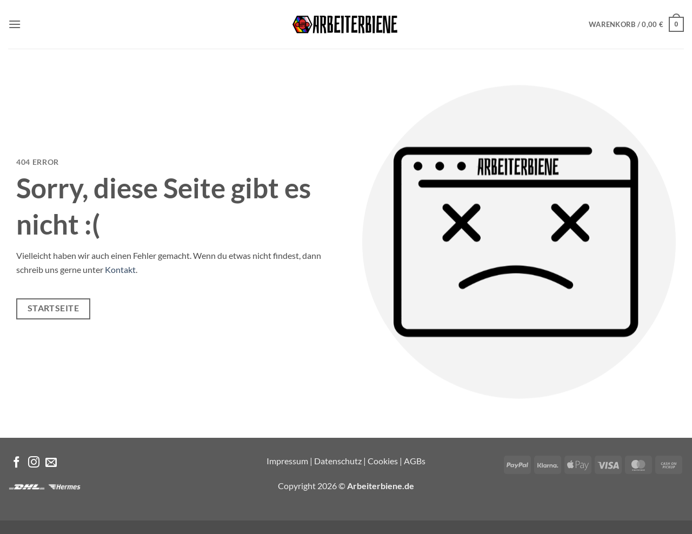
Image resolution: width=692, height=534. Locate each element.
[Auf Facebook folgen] (16, 463)
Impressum (287, 461)
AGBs (414, 461)
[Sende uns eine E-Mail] (51, 463)
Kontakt (120, 269)
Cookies (383, 461)
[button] (14, 24)
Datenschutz (338, 461)
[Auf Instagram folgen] (33, 463)
